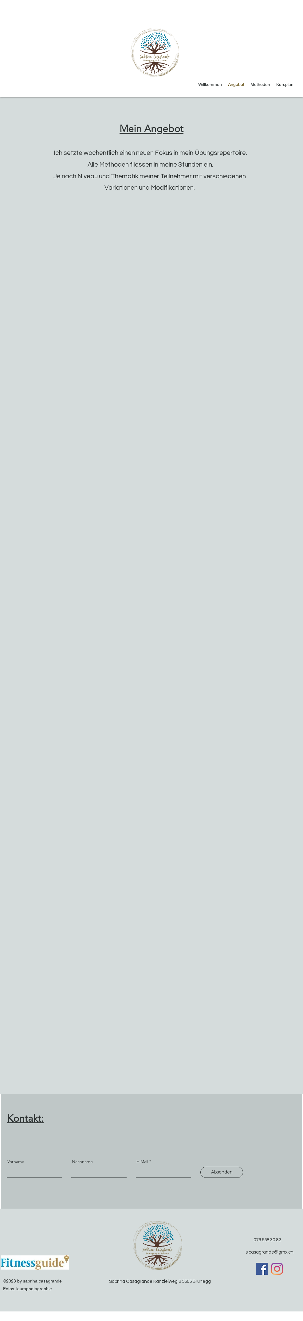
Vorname (15, 1161)
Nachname (82, 1161)
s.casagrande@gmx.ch (269, 1252)
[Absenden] (221, 1172)
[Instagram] (277, 1269)
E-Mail (142, 1161)
